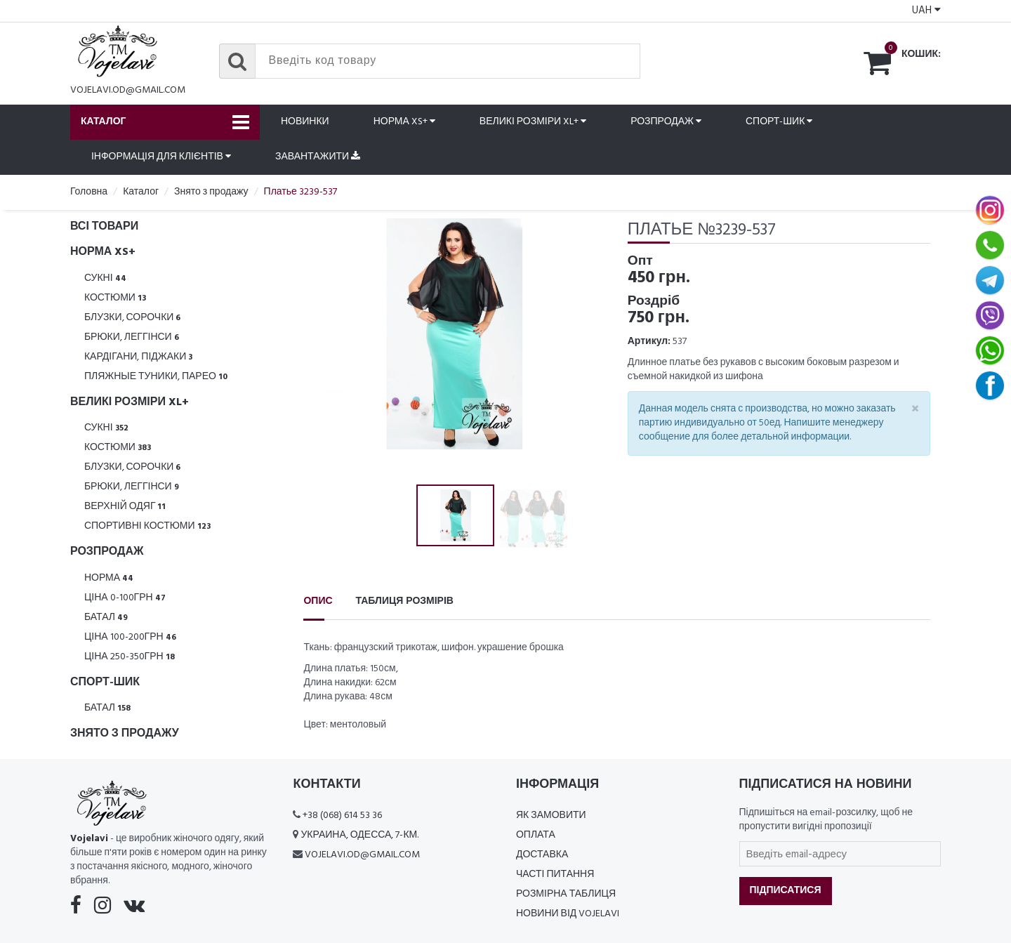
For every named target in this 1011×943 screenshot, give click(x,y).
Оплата (535, 835)
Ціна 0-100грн (125, 598)
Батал (106, 617)
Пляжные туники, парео (155, 377)
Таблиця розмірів (405, 601)
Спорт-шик (779, 122)
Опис (317, 601)
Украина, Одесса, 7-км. (359, 835)
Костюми (115, 298)
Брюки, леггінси (131, 337)
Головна (88, 192)
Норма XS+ (404, 122)
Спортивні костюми (147, 526)
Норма (108, 578)
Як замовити (551, 815)
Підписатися (785, 891)
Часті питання (555, 874)
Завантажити (317, 157)
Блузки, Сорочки (132, 318)
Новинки (305, 122)
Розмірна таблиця (566, 894)
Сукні (105, 278)
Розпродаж (665, 122)
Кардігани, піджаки (138, 357)
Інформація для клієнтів (161, 157)
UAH (926, 10)
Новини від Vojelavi (567, 914)
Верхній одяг (125, 507)
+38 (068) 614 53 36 (342, 815)
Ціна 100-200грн (130, 637)
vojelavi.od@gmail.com (127, 90)
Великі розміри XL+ (533, 122)
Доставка (542, 855)
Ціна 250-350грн (129, 657)
